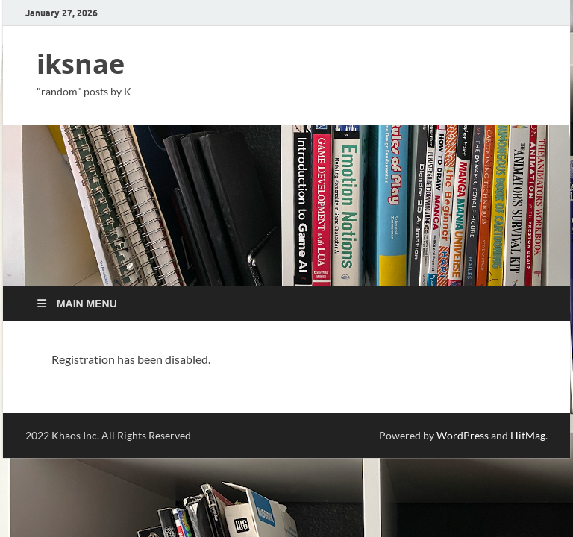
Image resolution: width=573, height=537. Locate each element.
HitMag (527, 435)
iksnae (81, 63)
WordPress (462, 435)
